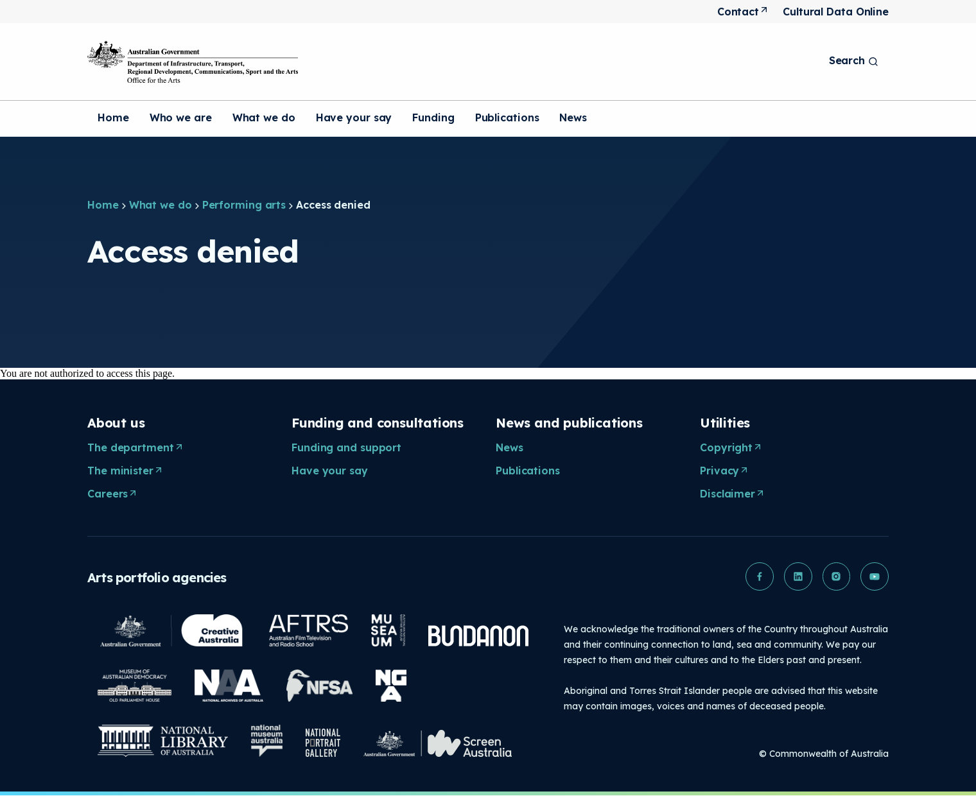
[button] (759, 576)
